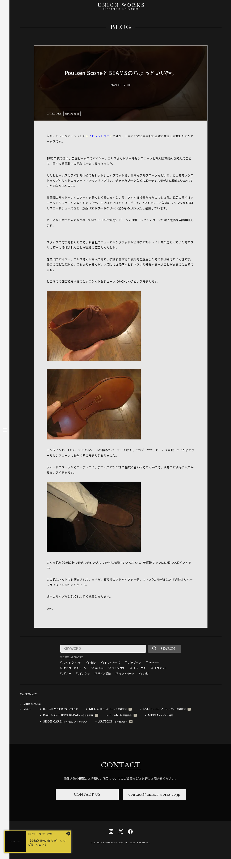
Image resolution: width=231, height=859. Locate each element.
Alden (93, 662)
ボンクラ (84, 673)
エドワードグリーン (75, 668)
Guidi (146, 673)
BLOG (120, 27)
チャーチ (154, 662)
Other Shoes (72, 113)
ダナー (67, 673)
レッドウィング (72, 662)
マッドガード (126, 673)
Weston (99, 668)
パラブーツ (134, 662)
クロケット (160, 668)
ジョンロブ (118, 668)
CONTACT (121, 765)
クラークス (139, 668)
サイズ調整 (104, 673)
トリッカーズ (112, 662)
